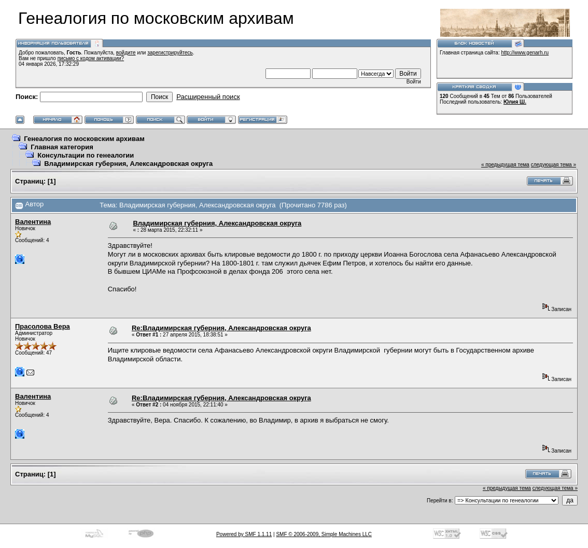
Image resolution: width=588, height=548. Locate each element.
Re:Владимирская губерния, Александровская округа (221, 328)
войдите (126, 52)
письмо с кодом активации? (91, 58)
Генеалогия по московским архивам (84, 139)
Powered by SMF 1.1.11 (244, 534)
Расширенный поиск (208, 97)
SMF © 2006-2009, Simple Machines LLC (324, 534)
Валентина (33, 222)
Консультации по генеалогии (85, 155)
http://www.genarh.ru (525, 52)
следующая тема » (553, 164)
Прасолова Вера (42, 326)
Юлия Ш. (514, 102)
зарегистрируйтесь (170, 52)
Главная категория (62, 147)
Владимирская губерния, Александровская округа (128, 163)
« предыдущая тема (505, 164)
